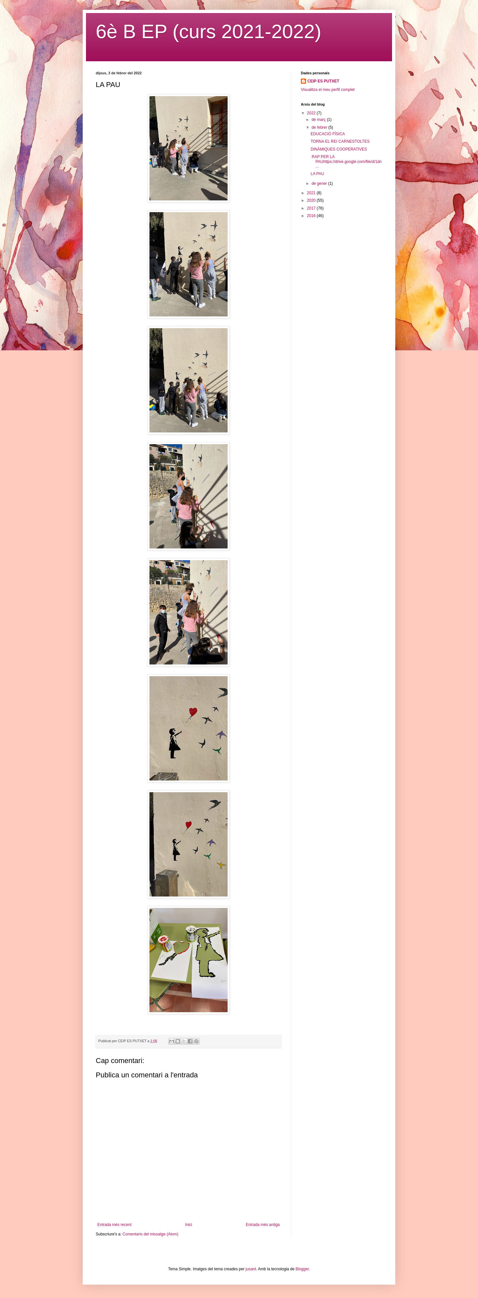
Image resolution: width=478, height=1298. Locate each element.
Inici (188, 1224)
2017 (312, 208)
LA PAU (317, 173)
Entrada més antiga (263, 1224)
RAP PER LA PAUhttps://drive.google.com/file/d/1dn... (346, 161)
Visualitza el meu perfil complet (328, 89)
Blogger (302, 1269)
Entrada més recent (114, 1224)
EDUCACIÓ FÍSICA (328, 134)
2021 (312, 193)
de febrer (320, 127)
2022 (312, 113)
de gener (320, 183)
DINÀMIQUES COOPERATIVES (339, 149)
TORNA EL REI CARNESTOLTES (340, 141)
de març (319, 119)
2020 (312, 200)
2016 (312, 215)
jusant (251, 1269)
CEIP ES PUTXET (323, 81)
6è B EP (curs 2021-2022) (208, 31)
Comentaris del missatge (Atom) (150, 1234)
